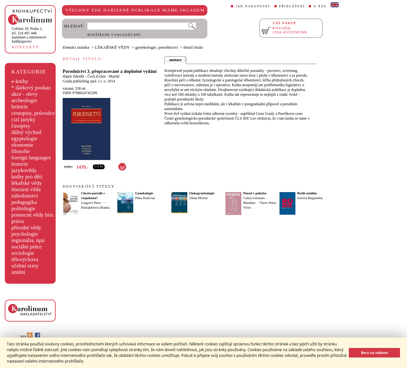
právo (17, 221)
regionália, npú (28, 240)
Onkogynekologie (201, 193)
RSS (26, 336)
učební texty (24, 266)
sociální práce (26, 247)
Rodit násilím (307, 193)
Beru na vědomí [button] (374, 352)
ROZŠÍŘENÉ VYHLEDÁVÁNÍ (114, 35)
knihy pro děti (26, 177)
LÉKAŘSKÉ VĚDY (112, 47)
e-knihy (19, 81)
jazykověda (24, 170)
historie (19, 164)
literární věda (26, 189)
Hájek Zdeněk (73, 76)
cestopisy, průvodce (33, 113)
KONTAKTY (25, 47)
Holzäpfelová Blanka (95, 207)
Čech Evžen (96, 76)
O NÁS (320, 6)
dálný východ (26, 132)
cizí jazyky (23, 119)
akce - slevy (24, 94)
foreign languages (31, 158)
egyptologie (24, 138)
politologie (23, 208)
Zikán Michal (198, 198)
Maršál (114, 76)
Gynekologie (144, 193)
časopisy (21, 126)
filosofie (20, 151)
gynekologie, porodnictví (156, 47)
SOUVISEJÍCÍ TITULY (89, 186)
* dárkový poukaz (31, 88)
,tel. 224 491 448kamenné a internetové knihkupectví (29, 35)
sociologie (22, 253)
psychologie (24, 234)
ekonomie (22, 145)
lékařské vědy (26, 183)
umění (18, 272)
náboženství (24, 196)
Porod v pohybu (254, 193)
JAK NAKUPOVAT (253, 6)
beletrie (19, 107)
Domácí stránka (76, 47)
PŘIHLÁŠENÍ (292, 6)
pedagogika (24, 202)
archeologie (24, 100)
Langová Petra (91, 203)
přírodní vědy (26, 228)
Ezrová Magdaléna (310, 198)
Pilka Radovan (145, 198)
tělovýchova (24, 259)
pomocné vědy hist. (32, 215)
